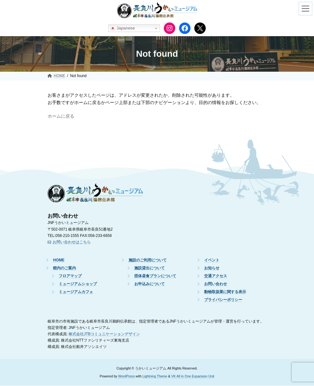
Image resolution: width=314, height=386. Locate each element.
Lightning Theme (155, 376)
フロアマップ (70, 276)
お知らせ (211, 268)
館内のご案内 (64, 268)
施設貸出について (149, 268)
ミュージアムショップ (78, 284)
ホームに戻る (61, 116)
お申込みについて (149, 284)
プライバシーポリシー (223, 300)
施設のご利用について (148, 260)
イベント (211, 260)
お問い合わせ (215, 284)
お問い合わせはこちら (72, 242)
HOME (58, 260)
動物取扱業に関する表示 (225, 292)
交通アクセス (215, 276)
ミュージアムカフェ (76, 292)
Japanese (122, 28)
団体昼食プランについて (155, 276)
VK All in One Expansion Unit (192, 376)
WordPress (126, 376)
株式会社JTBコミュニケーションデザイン (104, 334)
